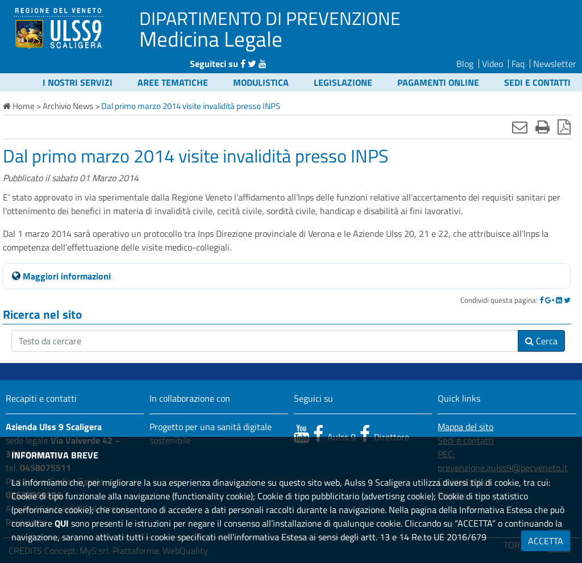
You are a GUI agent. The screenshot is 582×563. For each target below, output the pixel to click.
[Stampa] (542, 127)
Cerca (541, 341)
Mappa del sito (465, 426)
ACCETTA (545, 541)
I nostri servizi (78, 82)
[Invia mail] (519, 127)
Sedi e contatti (537, 82)
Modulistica (261, 82)
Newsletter (554, 63)
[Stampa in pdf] (564, 127)
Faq (518, 63)
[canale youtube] (301, 433)
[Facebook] (541, 300)
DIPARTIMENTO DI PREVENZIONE (270, 18)
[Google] (549, 300)
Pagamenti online (438, 82)
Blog (464, 63)
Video (492, 63)
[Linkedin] (559, 300)
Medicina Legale (210, 39)
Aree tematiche (173, 82)
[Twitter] (567, 300)
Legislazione (343, 82)
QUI (62, 523)
